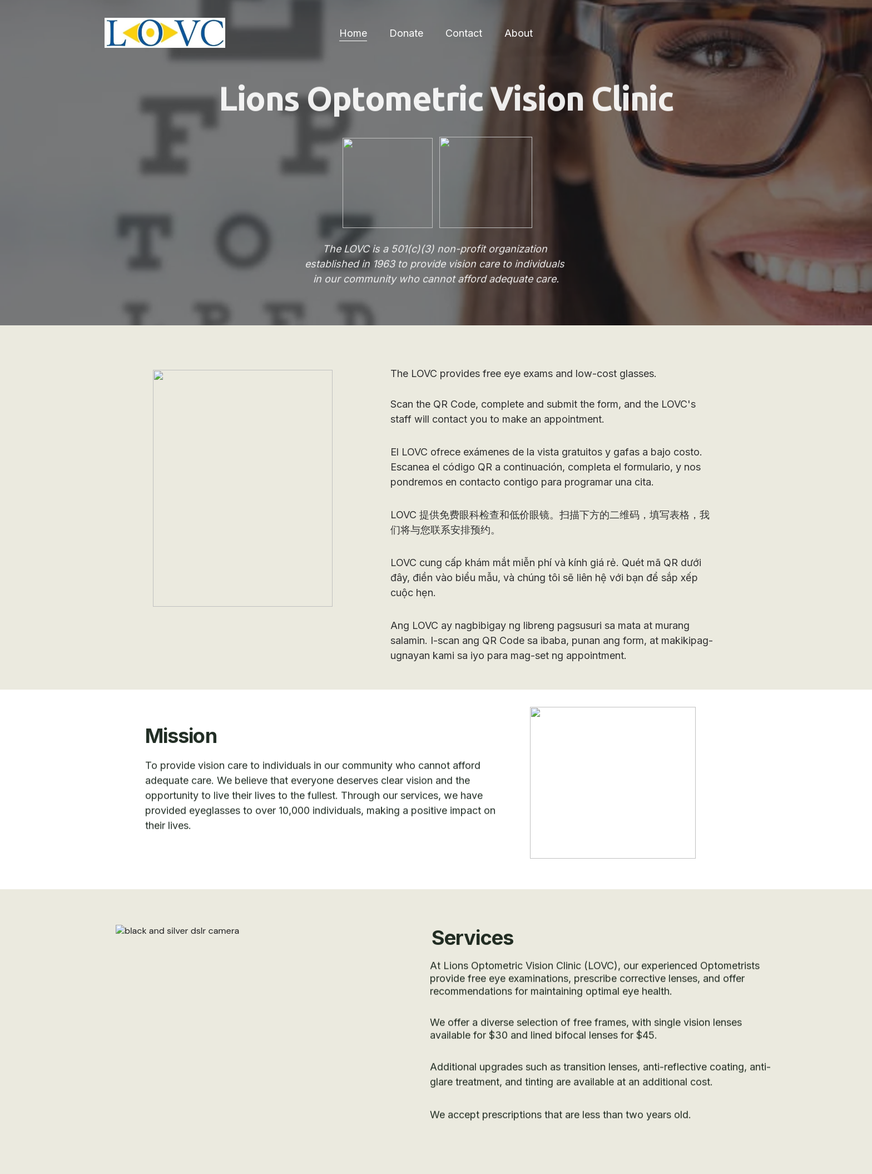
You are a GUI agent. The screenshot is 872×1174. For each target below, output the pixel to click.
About (518, 33)
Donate (406, 33)
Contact (463, 33)
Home (353, 33)
